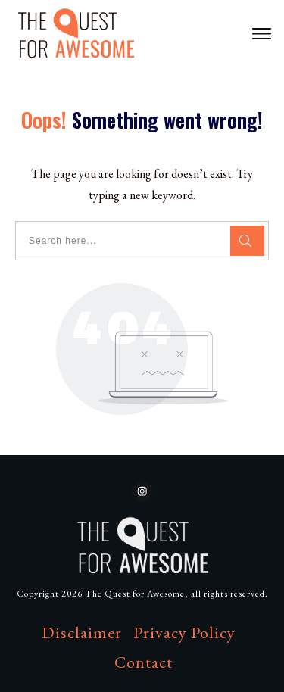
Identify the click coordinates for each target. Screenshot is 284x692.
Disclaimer (82, 633)
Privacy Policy (184, 633)
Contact (143, 662)
